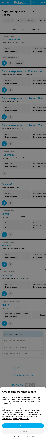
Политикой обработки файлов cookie (15, 419)
